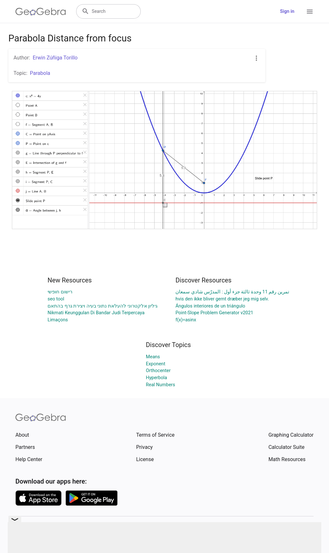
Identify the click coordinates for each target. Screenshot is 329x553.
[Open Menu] (310, 11)
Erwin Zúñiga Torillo (55, 58)
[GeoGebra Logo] (40, 11)
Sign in (287, 11)
